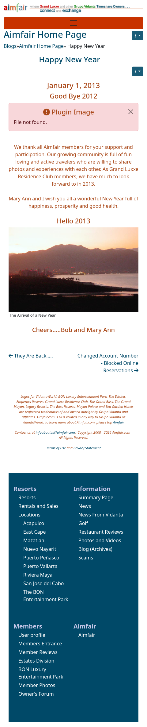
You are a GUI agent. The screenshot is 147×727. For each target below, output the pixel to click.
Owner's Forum (36, 693)
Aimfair (118, 422)
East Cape (34, 531)
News (84, 506)
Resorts (27, 497)
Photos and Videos (99, 540)
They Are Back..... (31, 355)
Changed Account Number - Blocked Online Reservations (107, 363)
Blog (83, 549)
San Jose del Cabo (43, 583)
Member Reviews (38, 652)
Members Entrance (40, 643)
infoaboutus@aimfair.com (55, 432)
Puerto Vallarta (40, 566)
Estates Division (36, 660)
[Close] (130, 111)
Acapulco (33, 523)
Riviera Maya (37, 574)
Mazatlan (33, 540)
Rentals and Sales (38, 506)
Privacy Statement (87, 448)
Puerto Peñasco (41, 557)
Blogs (10, 46)
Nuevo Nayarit (39, 549)
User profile (31, 635)
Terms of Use (56, 448)
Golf (83, 523)
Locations (29, 514)
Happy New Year (69, 59)
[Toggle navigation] (73, 23)
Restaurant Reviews (100, 531)
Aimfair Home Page (45, 34)
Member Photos (36, 685)
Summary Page (95, 497)
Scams (85, 557)
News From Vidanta (100, 514)
